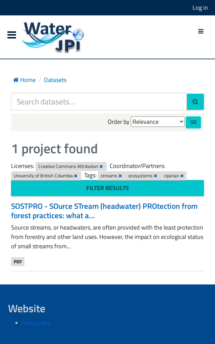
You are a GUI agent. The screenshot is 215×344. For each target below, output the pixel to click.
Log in (200, 7)
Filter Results (107, 187)
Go (193, 122)
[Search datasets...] (99, 101)
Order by (118, 121)
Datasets (55, 79)
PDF (18, 261)
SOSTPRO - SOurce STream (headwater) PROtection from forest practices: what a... (104, 210)
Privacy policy (35, 323)
